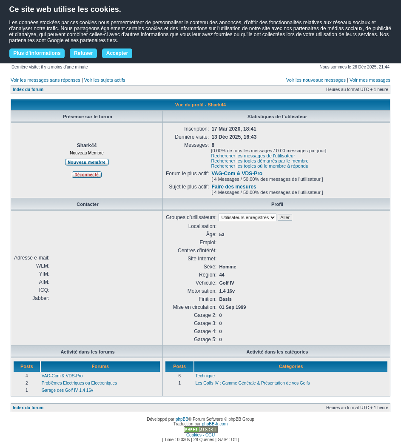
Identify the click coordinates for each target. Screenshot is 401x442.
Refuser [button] (83, 53)
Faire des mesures (233, 187)
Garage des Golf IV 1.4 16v (67, 390)
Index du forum (28, 89)
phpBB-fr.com (215, 424)
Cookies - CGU (200, 435)
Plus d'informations (37, 53)
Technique (205, 376)
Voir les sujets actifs (104, 80)
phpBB (182, 419)
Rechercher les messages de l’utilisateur (253, 155)
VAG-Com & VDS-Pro (236, 174)
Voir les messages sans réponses (45, 80)
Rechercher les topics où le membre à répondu (259, 165)
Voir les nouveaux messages (316, 80)
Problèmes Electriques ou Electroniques (79, 383)
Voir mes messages (370, 80)
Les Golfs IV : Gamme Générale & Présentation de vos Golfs (252, 383)
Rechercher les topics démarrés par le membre (259, 160)
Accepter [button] (117, 53)
